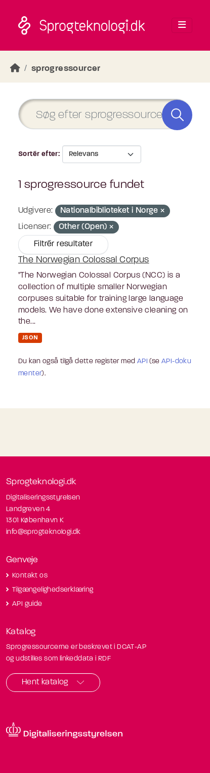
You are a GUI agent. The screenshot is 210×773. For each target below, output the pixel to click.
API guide (27, 604)
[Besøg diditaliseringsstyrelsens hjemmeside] (64, 730)
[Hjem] (15, 68)
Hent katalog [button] (45, 682)
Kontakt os (30, 575)
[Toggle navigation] (182, 25)
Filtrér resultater (63, 244)
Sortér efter (38, 154)
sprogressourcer (66, 68)
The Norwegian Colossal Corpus (83, 260)
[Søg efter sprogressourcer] (105, 114)
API (142, 361)
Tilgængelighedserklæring (53, 590)
